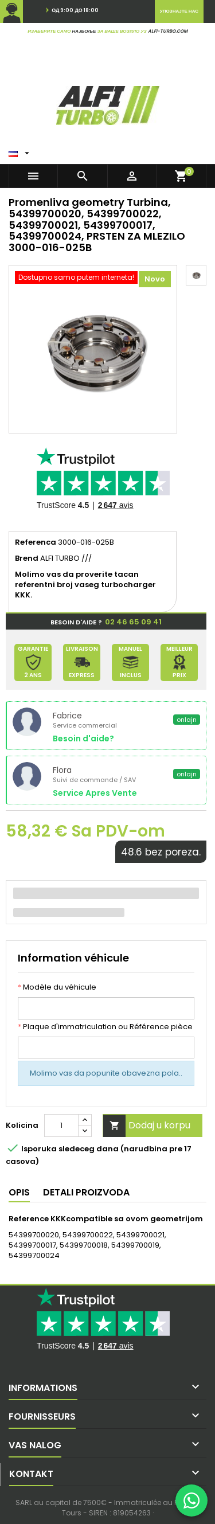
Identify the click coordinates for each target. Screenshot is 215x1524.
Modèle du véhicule (57, 987)
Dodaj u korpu (146, 1126)
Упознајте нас (179, 11)
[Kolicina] (61, 1125)
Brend (26, 558)
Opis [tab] (19, 1192)
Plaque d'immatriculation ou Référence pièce (105, 1027)
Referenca (35, 542)
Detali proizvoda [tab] (86, 1192)
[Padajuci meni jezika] (20, 150)
